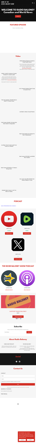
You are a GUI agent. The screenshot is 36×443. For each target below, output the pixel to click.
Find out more (9, 233)
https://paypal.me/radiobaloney (26, 68)
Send (18, 384)
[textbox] (14, 332)
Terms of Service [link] (25, 387)
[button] (32, 3)
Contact (18, 16)
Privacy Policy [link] (21, 387)
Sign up (29, 332)
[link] (7, 4)
